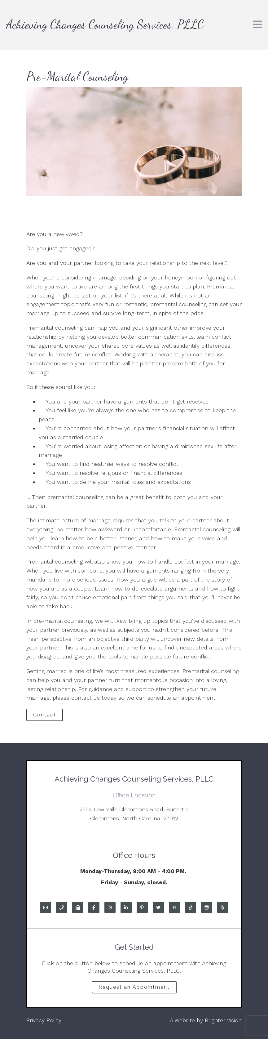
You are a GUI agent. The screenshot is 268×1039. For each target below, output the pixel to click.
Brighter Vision (223, 1020)
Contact (44, 715)
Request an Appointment (134, 987)
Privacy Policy (43, 1020)
